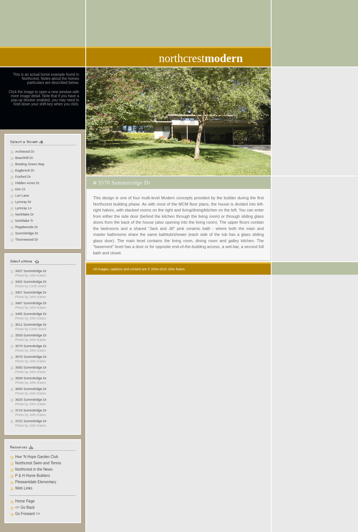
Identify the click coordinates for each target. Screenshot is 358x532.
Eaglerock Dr (24, 170)
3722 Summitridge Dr (31, 421)
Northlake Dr (24, 214)
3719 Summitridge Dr (31, 410)
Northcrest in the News (33, 469)
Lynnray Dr (23, 202)
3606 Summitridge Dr (31, 389)
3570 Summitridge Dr (31, 346)
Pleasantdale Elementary (35, 482)
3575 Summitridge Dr (31, 357)
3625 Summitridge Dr (31, 399)
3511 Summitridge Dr (31, 324)
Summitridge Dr (26, 233)
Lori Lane (22, 195)
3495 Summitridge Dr (31, 314)
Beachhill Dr (24, 158)
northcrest (201, 58)
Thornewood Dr (26, 239)
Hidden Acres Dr (27, 183)
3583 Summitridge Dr (31, 367)
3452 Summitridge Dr (31, 282)
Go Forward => (27, 514)
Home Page (25, 501)
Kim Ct (20, 189)
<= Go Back (25, 507)
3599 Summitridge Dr (31, 378)
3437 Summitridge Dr (31, 271)
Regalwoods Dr (26, 227)
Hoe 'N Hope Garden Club (36, 457)
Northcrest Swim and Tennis (38, 463)
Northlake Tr (24, 221)
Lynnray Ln (23, 208)
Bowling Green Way (29, 164)
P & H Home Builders (32, 476)
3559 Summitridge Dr (31, 335)
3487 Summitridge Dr (31, 303)
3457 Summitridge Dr (31, 292)
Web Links (24, 488)
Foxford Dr (23, 177)
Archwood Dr (24, 151)
